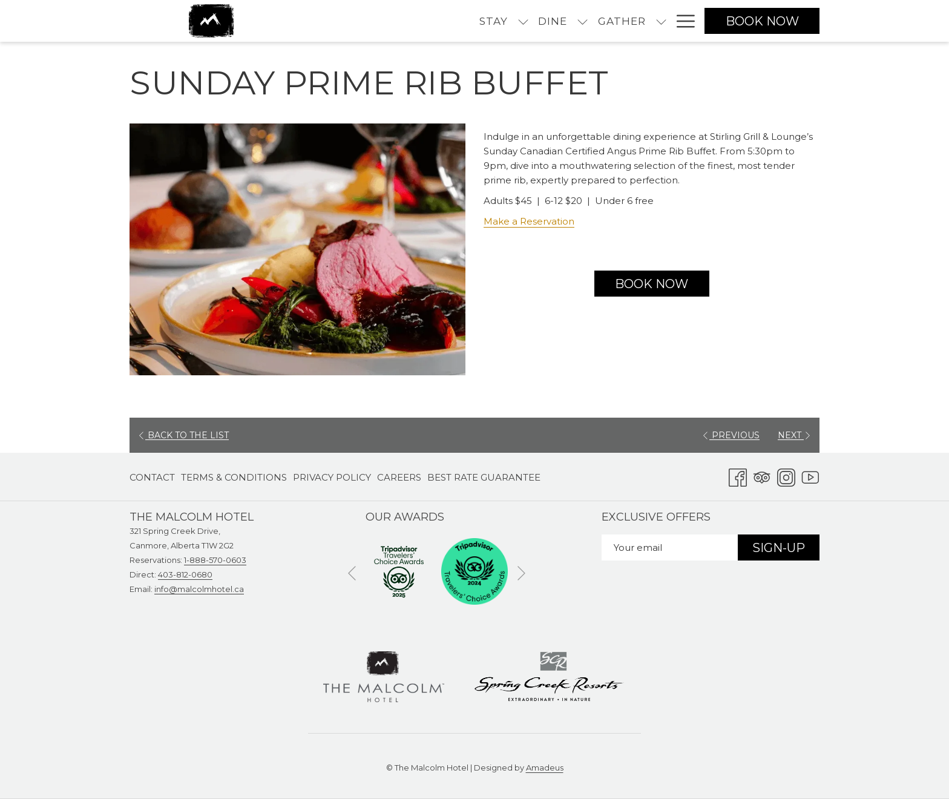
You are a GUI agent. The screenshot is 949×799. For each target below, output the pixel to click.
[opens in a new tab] (399, 570)
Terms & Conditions (234, 477)
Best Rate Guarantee (483, 477)
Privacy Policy (332, 477)
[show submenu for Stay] (419, 21)
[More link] (681, 21)
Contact (152, 477)
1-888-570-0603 (215, 560)
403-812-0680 (185, 574)
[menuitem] (390, 21)
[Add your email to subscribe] (670, 547)
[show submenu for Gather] (557, 21)
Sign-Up (778, 548)
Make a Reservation (529, 221)
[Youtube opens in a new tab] (810, 476)
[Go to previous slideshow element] (352, 573)
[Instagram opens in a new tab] (786, 476)
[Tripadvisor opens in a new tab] (762, 476)
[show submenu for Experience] (661, 21)
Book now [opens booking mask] (762, 21)
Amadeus (544, 767)
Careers (399, 477)
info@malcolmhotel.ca (199, 589)
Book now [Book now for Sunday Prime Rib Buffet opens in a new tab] (651, 284)
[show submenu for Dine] (479, 21)
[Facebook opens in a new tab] (738, 476)
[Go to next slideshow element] (521, 573)
